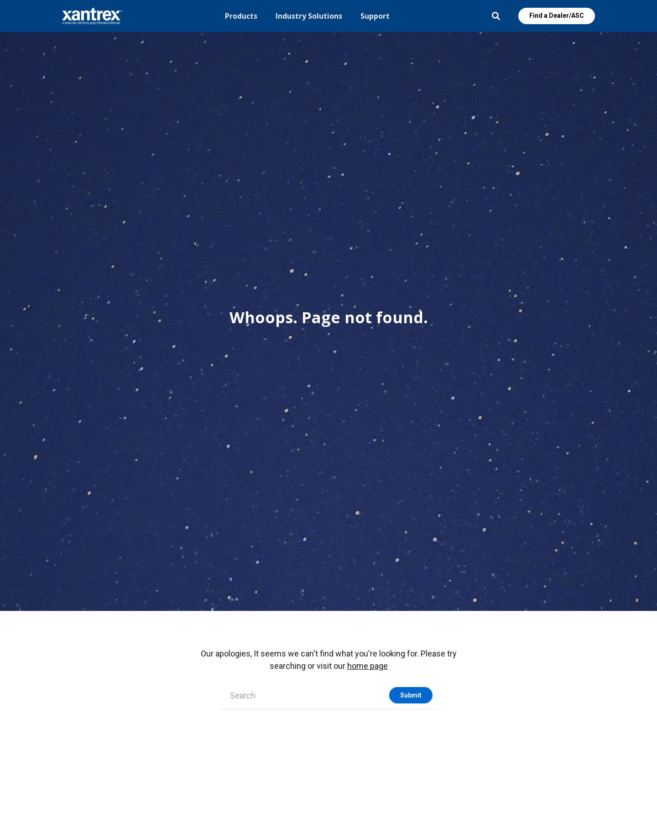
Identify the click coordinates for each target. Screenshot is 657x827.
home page (367, 666)
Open (496, 16)
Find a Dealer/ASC (556, 15)
